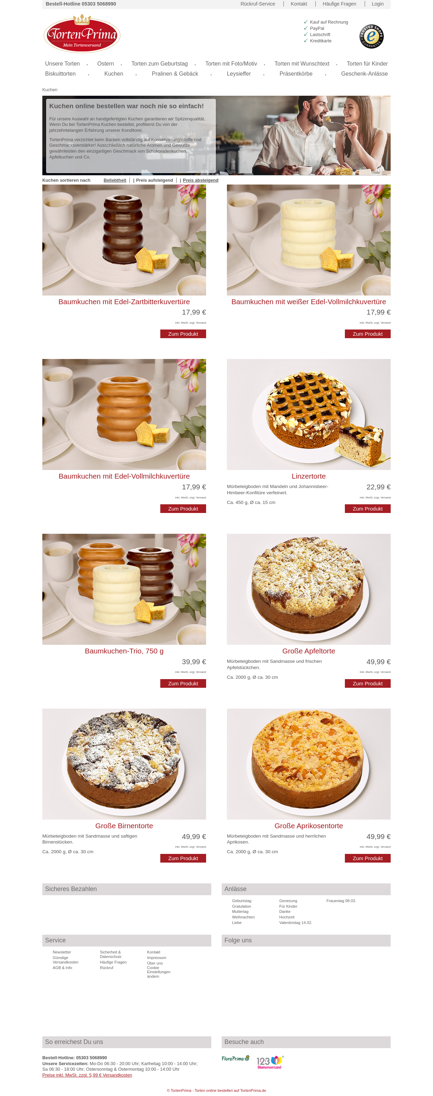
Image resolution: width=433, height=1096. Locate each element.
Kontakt (299, 4)
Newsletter (62, 952)
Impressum (156, 958)
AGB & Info (62, 968)
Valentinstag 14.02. (295, 923)
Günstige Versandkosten (65, 960)
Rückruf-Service (257, 4)
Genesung (288, 901)
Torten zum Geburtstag (159, 64)
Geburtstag (241, 901)
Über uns (155, 963)
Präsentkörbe (296, 74)
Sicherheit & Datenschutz (110, 954)
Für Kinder (288, 906)
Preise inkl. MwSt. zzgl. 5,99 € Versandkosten (87, 1075)
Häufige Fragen (339, 4)
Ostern (105, 64)
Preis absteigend (200, 180)
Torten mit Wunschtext (301, 64)
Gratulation (241, 906)
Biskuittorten (60, 74)
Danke (284, 911)
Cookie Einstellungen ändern (158, 972)
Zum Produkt (183, 334)
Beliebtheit (115, 180)
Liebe (236, 923)
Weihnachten (243, 917)
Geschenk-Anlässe (364, 74)
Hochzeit (287, 917)
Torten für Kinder (367, 64)
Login (378, 4)
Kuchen (49, 89)
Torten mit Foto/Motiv (231, 64)
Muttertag (240, 911)
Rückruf (106, 968)
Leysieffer (239, 74)
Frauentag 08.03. (341, 901)
